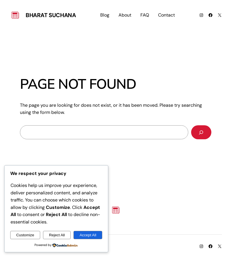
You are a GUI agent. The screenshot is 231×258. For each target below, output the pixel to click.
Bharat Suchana (51, 15)
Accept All (87, 235)
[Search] (201, 132)
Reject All (57, 235)
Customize (25, 235)
